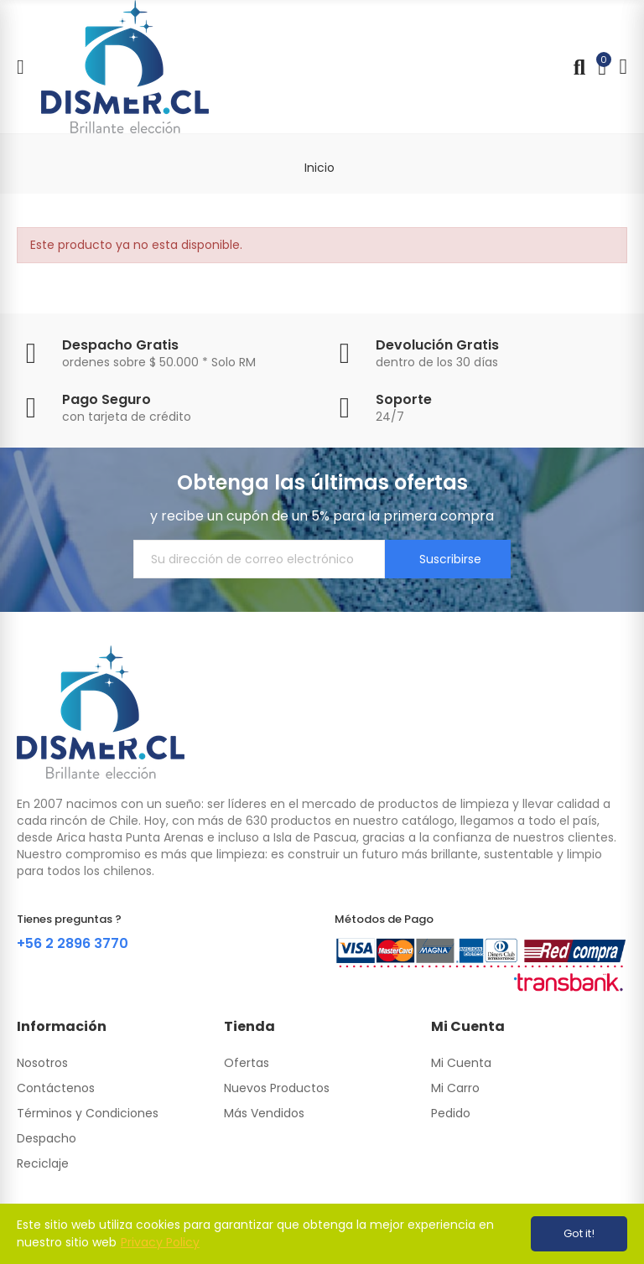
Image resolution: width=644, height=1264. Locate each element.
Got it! (579, 1233)
